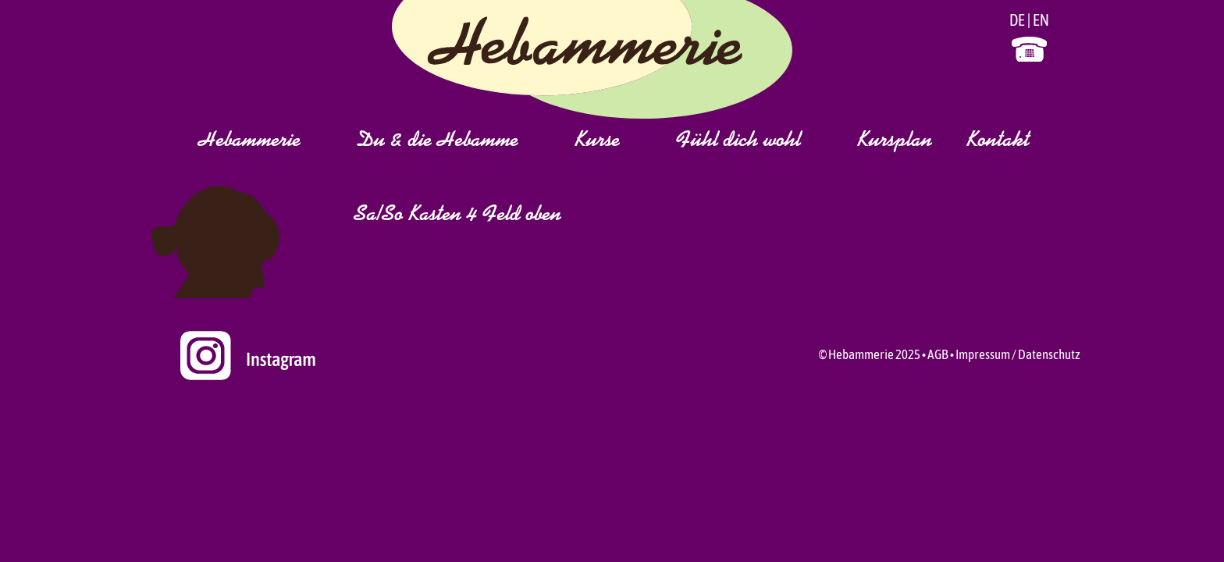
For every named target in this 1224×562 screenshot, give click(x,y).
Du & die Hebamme (456, 141)
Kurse (616, 141)
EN (1041, 20)
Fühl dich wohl (757, 141)
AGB (937, 354)
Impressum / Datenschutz (1017, 354)
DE (1017, 20)
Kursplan (894, 141)
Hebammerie (268, 141)
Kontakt (998, 141)
